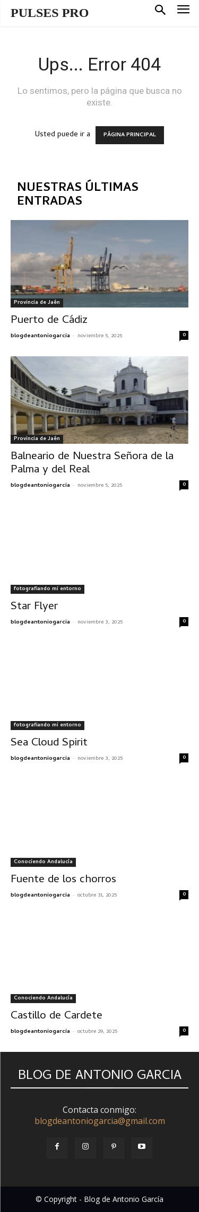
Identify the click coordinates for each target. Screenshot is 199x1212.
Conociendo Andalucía (43, 862)
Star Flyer (34, 607)
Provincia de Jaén (37, 302)
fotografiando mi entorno (47, 589)
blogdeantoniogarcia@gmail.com (99, 1121)
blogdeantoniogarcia (40, 336)
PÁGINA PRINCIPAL (129, 135)
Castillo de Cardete (56, 1016)
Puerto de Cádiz (49, 321)
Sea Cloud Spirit (49, 743)
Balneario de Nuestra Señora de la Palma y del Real (92, 463)
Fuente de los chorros (63, 880)
